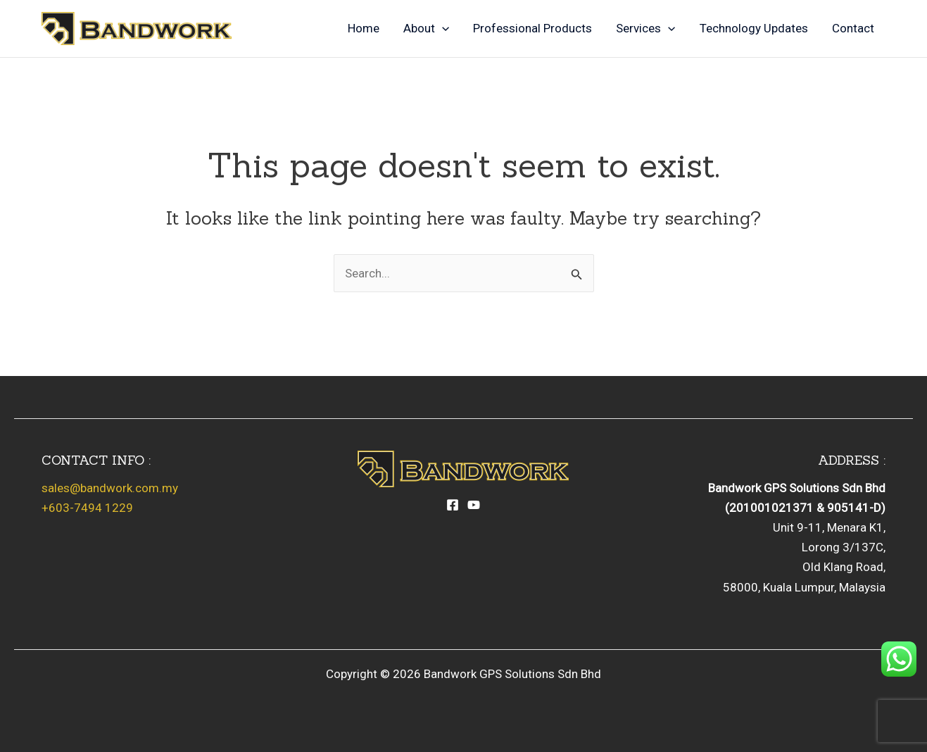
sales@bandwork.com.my (110, 488)
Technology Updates (754, 28)
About (426, 28)
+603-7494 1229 (87, 508)
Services (645, 28)
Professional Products (532, 28)
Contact (853, 28)
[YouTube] (473, 505)
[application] (442, 28)
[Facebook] (452, 505)
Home (363, 28)
